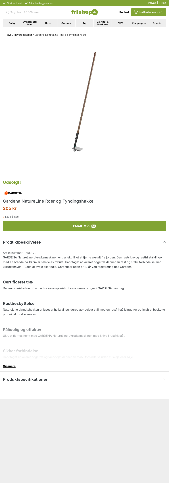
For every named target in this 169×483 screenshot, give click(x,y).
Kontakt (124, 12)
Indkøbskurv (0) (149, 12)
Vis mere (9, 366)
